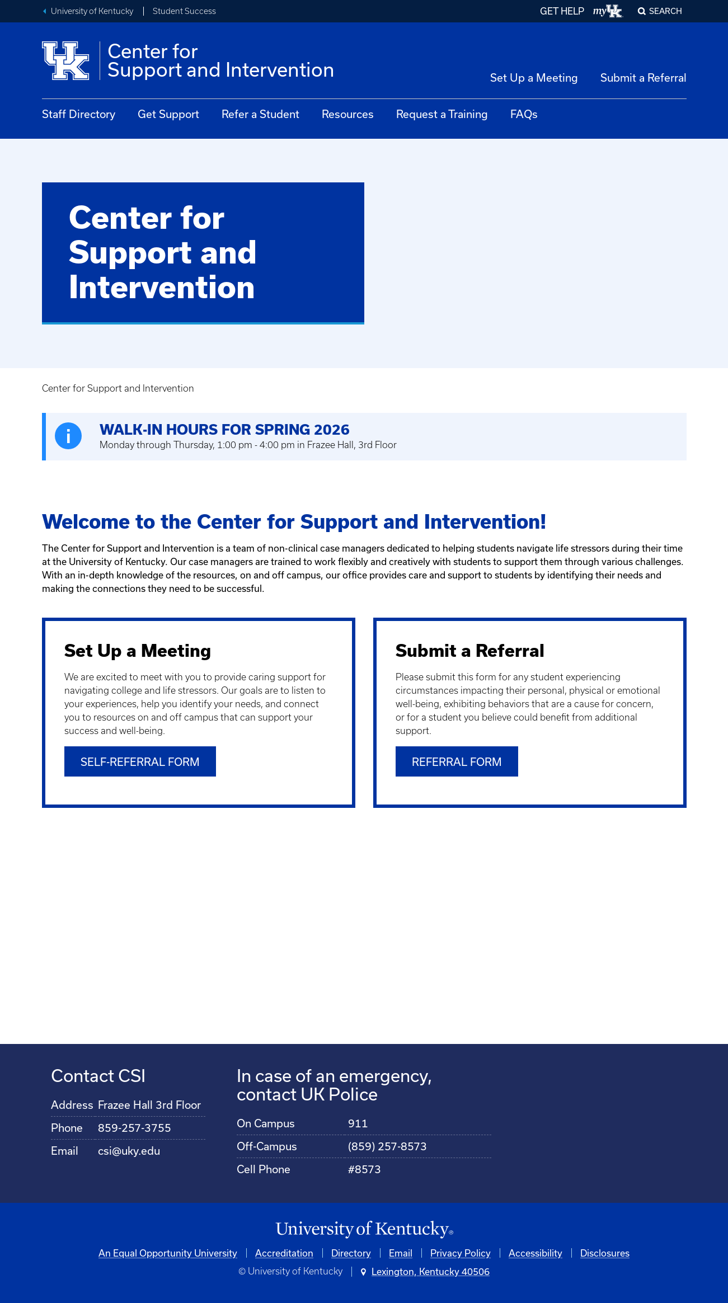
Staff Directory (78, 113)
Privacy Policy (460, 1252)
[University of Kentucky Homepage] (364, 1230)
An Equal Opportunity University (167, 1252)
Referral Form (457, 761)
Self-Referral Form (140, 761)
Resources (348, 113)
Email (400, 1252)
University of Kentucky (92, 11)
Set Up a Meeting (534, 77)
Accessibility (535, 1252)
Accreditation (284, 1252)
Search (665, 11)
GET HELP (562, 11)
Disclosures (605, 1252)
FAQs (524, 113)
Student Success (184, 11)
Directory (351, 1252)
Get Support (168, 113)
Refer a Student (260, 113)
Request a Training (442, 113)
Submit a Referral (643, 77)
